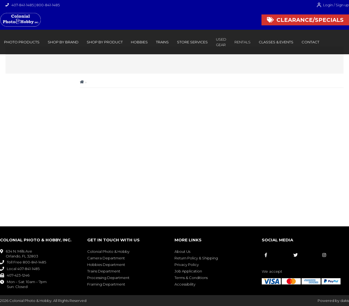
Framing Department (106, 284)
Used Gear (221, 42)
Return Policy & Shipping (196, 258)
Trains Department (103, 271)
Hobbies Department (106, 264)
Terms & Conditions (191, 277)
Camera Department (106, 258)
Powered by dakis (333, 300)
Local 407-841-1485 (23, 268)
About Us (182, 251)
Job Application (188, 271)
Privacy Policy (186, 264)
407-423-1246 (18, 275)
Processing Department (108, 277)
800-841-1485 (48, 5)
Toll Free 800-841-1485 (26, 262)
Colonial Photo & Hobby (108, 251)
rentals (242, 42)
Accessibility (184, 284)
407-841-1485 (22, 5)
